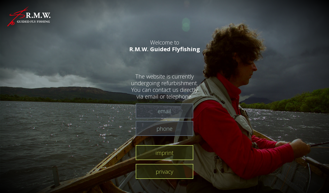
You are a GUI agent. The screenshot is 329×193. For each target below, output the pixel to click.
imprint (164, 152)
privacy (164, 171)
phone (164, 128)
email (164, 111)
